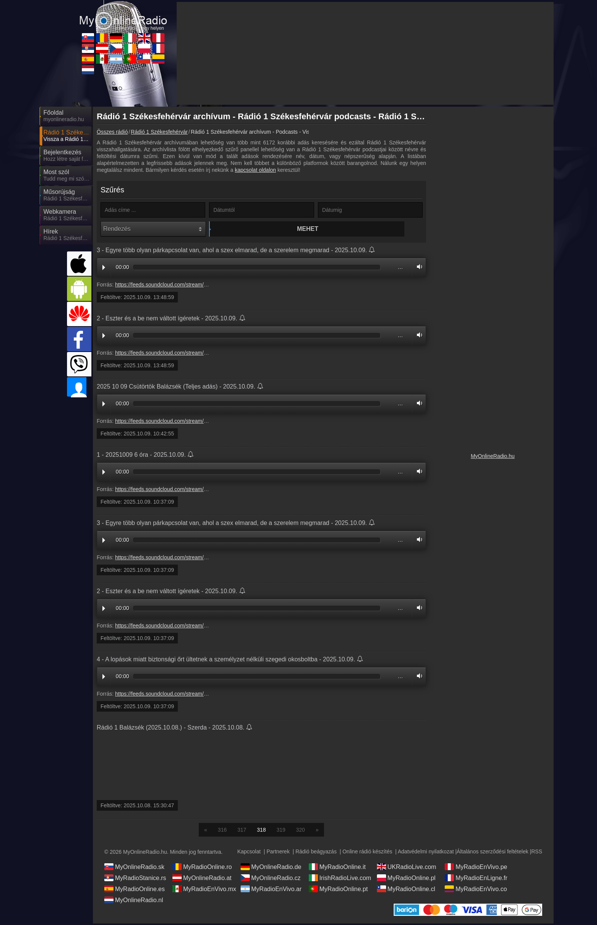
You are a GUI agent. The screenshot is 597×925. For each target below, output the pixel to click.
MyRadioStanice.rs (135, 879)
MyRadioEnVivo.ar (271, 890)
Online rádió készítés (367, 853)
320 (300, 831)
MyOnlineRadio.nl (133, 901)
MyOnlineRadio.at (201, 879)
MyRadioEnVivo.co (476, 890)
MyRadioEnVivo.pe (476, 868)
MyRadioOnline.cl (406, 890)
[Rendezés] (153, 229)
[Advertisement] (493, 224)
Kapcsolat (248, 853)
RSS (536, 853)
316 (222, 831)
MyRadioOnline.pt (338, 890)
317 (241, 831)
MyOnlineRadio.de (271, 868)
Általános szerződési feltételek (492, 853)
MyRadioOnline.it (337, 868)
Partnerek (278, 853)
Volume (417, 268)
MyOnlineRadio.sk (134, 868)
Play (103, 269)
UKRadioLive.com (406, 868)
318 (261, 831)
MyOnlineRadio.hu (492, 456)
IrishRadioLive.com (340, 879)
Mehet (262, 229)
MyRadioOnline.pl (406, 879)
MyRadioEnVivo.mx (204, 890)
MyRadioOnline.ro (202, 868)
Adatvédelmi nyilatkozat (426, 853)
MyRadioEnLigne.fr (476, 879)
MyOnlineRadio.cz (271, 879)
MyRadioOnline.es (134, 890)
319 (280, 831)
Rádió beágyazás (316, 853)
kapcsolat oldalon (255, 170)
